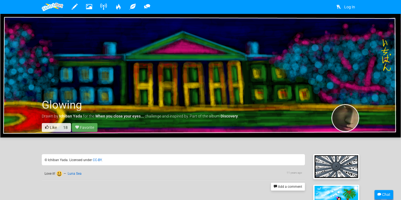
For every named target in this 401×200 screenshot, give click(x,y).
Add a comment (288, 187)
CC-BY (97, 160)
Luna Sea (75, 174)
